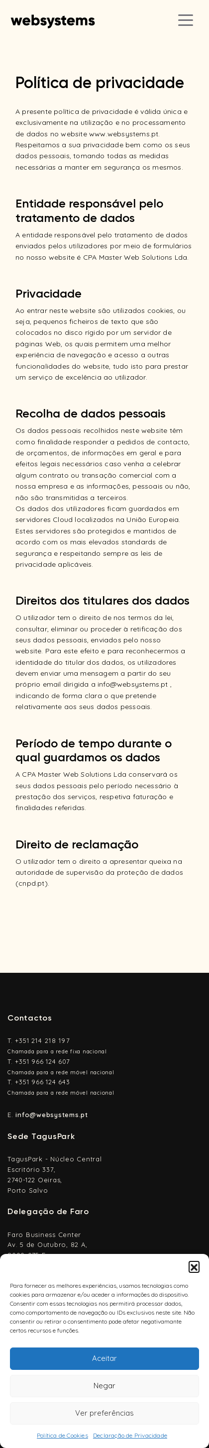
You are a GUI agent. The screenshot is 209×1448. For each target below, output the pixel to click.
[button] (194, 1266)
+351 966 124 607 (42, 1061)
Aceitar (104, 1358)
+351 (42, 1040)
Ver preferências (104, 1413)
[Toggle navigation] (185, 20)
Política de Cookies (62, 1435)
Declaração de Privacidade (130, 1435)
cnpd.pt (31, 883)
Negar (104, 1385)
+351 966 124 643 (42, 1082)
